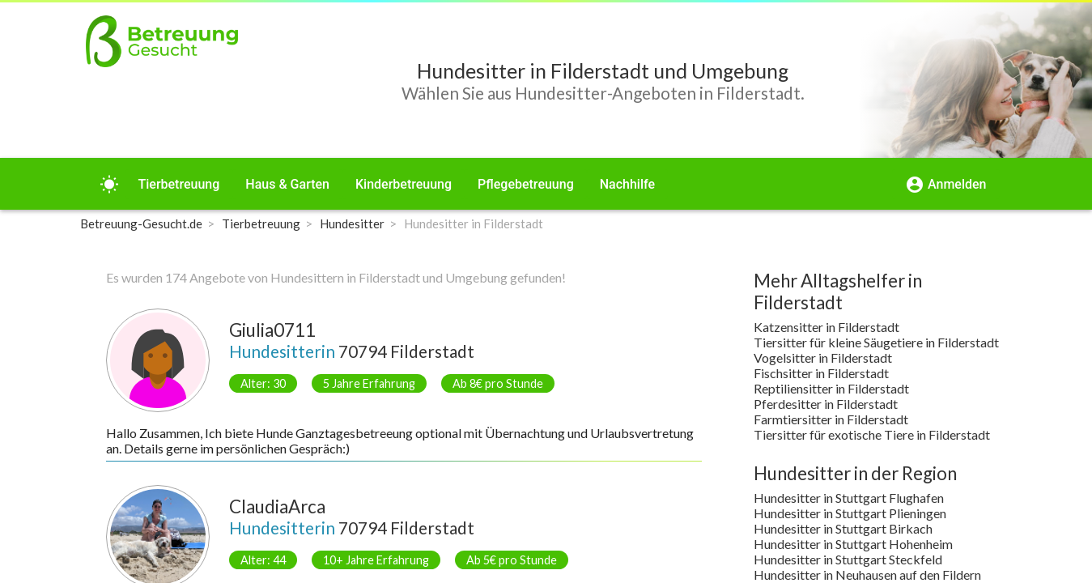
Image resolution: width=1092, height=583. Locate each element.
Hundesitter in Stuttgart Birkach (843, 528)
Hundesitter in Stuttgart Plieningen (850, 513)
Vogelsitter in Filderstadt (823, 357)
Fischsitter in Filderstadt (821, 373)
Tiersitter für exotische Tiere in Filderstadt (872, 434)
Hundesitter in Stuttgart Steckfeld (848, 559)
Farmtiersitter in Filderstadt (831, 419)
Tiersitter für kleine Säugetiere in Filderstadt (876, 342)
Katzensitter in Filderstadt (826, 326)
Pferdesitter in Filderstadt (826, 403)
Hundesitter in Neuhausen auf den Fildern (867, 574)
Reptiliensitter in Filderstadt (831, 388)
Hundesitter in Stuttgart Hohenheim (853, 543)
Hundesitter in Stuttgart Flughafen (849, 497)
